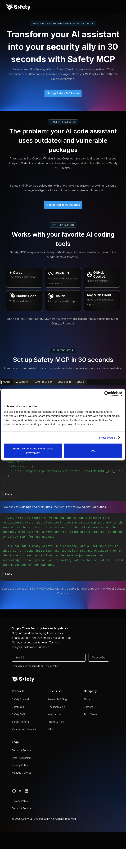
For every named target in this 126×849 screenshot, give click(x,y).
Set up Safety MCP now (63, 93)
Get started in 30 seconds (63, 204)
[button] (116, 7)
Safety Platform (20, 721)
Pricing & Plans (56, 721)
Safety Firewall (20, 699)
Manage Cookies (21, 772)
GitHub (52, 729)
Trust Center (91, 714)
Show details (107, 437)
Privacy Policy (20, 765)
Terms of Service (22, 750)
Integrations (54, 714)
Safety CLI (18, 706)
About (87, 699)
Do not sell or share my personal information (33, 450)
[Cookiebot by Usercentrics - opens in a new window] (107, 393)
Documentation (56, 706)
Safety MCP (18, 714)
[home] (18, 7)
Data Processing (21, 757)
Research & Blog (57, 699)
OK (93, 450)
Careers (88, 706)
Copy (8, 494)
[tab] (22, 382)
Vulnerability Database (24, 729)
